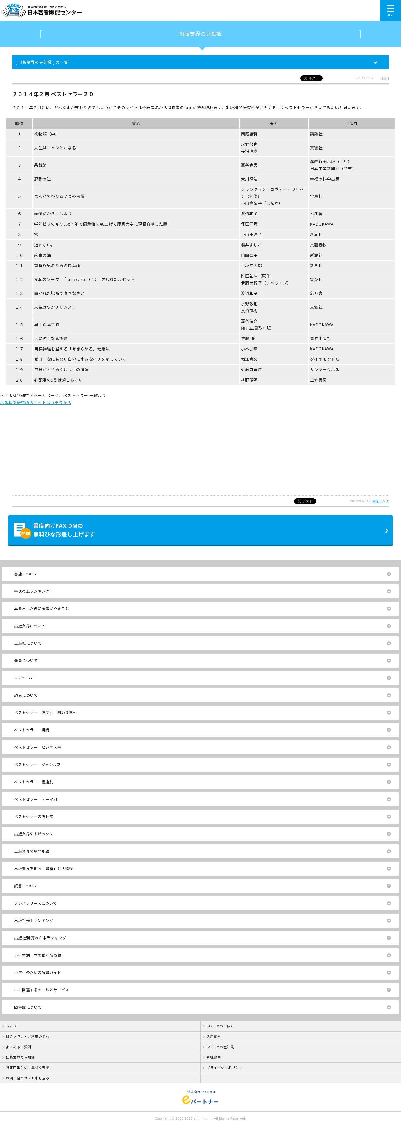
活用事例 (213, 1036)
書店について (26, 574)
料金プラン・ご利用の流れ (27, 1036)
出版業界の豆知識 (200, 33)
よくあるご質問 (18, 1046)
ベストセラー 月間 (31, 730)
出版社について (28, 643)
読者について (26, 695)
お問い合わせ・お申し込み (27, 1078)
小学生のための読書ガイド (37, 972)
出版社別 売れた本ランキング (40, 938)
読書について (26, 886)
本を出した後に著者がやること (41, 608)
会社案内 (213, 1057)
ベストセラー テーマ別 (35, 799)
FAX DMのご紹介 (220, 1026)
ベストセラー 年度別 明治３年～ (45, 712)
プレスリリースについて (35, 903)
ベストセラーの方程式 (33, 816)
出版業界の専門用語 (31, 851)
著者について (26, 660)
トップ (11, 1026)
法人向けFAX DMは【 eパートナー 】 (200, 1097)
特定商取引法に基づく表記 (27, 1067)
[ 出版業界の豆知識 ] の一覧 (42, 62)
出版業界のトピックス (33, 834)
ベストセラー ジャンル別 (37, 764)
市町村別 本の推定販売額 (37, 955)
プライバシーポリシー (224, 1067)
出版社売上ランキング (33, 920)
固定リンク (380, 501)
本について (24, 678)
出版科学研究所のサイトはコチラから (35, 402)
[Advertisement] (173, 446)
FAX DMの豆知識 (220, 1046)
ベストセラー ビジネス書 (37, 747)
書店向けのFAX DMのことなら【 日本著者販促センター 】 (141, 10)
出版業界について (29, 626)
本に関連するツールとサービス (41, 990)
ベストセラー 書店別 (33, 782)
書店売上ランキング (31, 591)
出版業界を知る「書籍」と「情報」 (45, 868)
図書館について (28, 1007)
